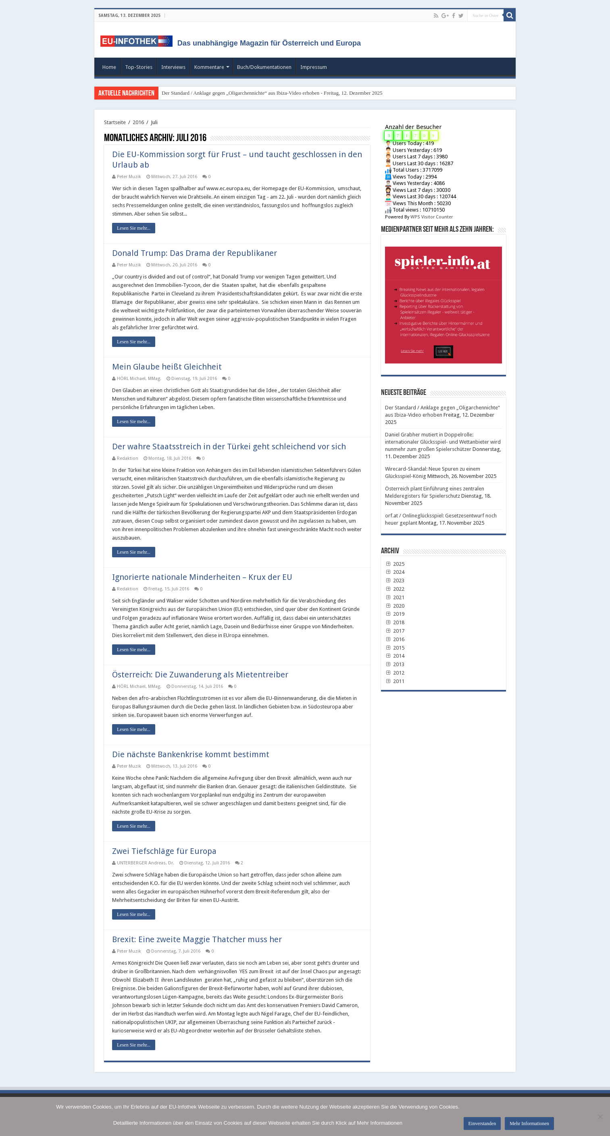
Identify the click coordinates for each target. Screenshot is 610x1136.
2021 (394, 597)
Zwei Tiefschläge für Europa (164, 851)
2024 (394, 572)
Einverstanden (482, 1123)
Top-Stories (138, 67)
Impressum (313, 67)
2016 (138, 122)
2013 (394, 664)
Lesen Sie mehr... (133, 228)
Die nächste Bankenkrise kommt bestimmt (190, 754)
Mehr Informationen (529, 1123)
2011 (394, 681)
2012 (394, 673)
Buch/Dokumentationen (264, 67)
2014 (394, 656)
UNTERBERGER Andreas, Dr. (145, 863)
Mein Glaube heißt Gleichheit (167, 367)
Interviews (173, 67)
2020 (394, 606)
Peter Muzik (129, 176)
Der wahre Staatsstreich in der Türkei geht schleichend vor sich (229, 446)
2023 (394, 580)
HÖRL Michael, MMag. (139, 378)
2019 (394, 614)
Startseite (115, 122)
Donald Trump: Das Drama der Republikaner (194, 253)
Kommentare (209, 67)
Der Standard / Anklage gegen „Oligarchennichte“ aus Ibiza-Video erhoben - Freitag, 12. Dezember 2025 (272, 93)
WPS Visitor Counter (431, 217)
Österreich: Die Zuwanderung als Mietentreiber (200, 674)
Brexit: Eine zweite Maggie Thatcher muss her (197, 939)
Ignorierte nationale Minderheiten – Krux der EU (202, 577)
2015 (394, 648)
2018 (394, 622)
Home (109, 67)
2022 (394, 589)
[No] (600, 1117)
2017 (394, 631)
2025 (394, 564)
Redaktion (127, 458)
